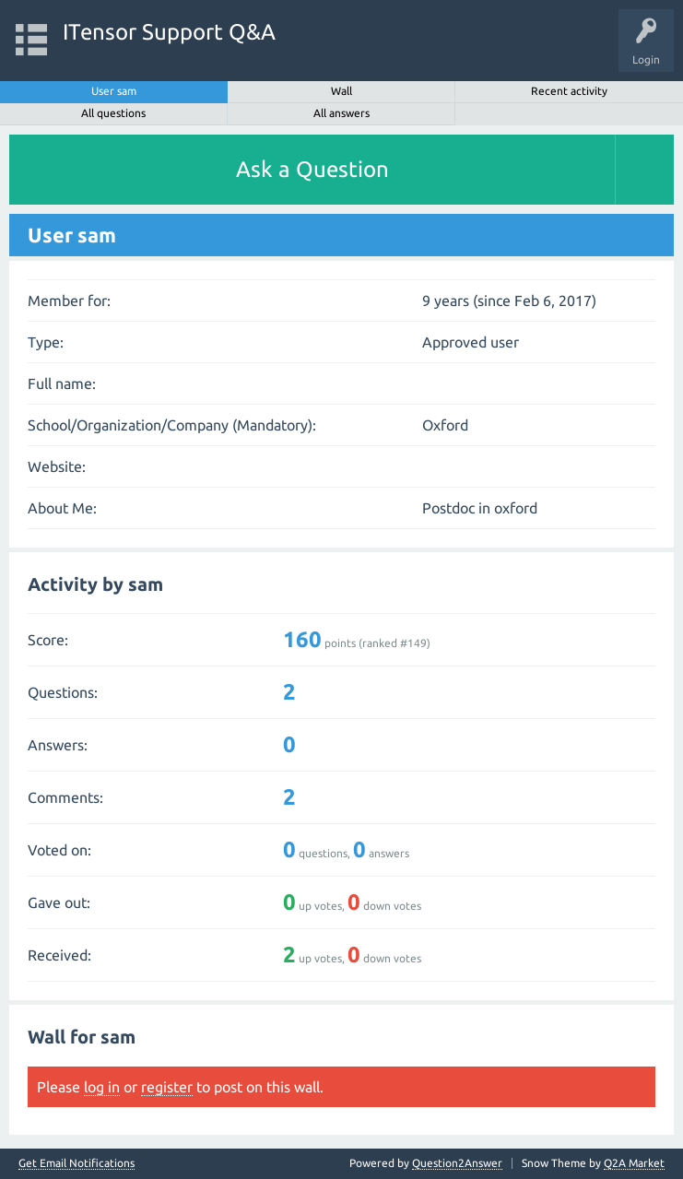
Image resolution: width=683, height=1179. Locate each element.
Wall (341, 91)
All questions (113, 113)
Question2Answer (457, 1163)
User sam (113, 91)
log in (102, 1087)
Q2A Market (634, 1163)
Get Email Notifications (76, 1163)
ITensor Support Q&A (169, 31)
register (167, 1087)
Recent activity (569, 91)
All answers (341, 113)
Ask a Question (312, 169)
